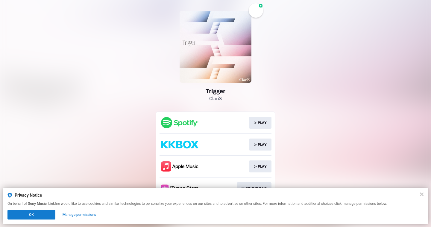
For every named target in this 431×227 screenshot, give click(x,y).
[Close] (422, 194)
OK (31, 215)
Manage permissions (79, 215)
